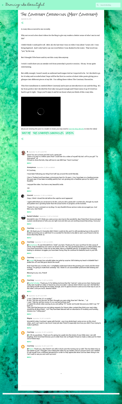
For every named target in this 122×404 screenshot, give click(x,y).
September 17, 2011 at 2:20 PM (44, 242)
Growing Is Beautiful (25, 5)
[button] (22, 23)
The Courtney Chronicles (48, 133)
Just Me (26, 133)
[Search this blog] (110, 5)
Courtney (30, 228)
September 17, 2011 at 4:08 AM (46, 167)
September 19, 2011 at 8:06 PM (44, 332)
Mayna (29, 318)
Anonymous (33, 245)
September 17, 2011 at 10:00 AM (43, 195)
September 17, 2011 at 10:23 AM (49, 216)
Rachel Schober (33, 216)
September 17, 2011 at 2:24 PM (44, 257)
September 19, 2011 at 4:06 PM (41, 318)
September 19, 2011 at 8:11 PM (44, 346)
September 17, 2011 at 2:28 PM (44, 280)
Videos (70, 133)
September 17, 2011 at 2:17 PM (44, 228)
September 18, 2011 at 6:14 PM (37, 295)
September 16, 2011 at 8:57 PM (37, 152)
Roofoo (66, 401)
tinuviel (30, 195)
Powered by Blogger (61, 397)
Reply (29, 163)
